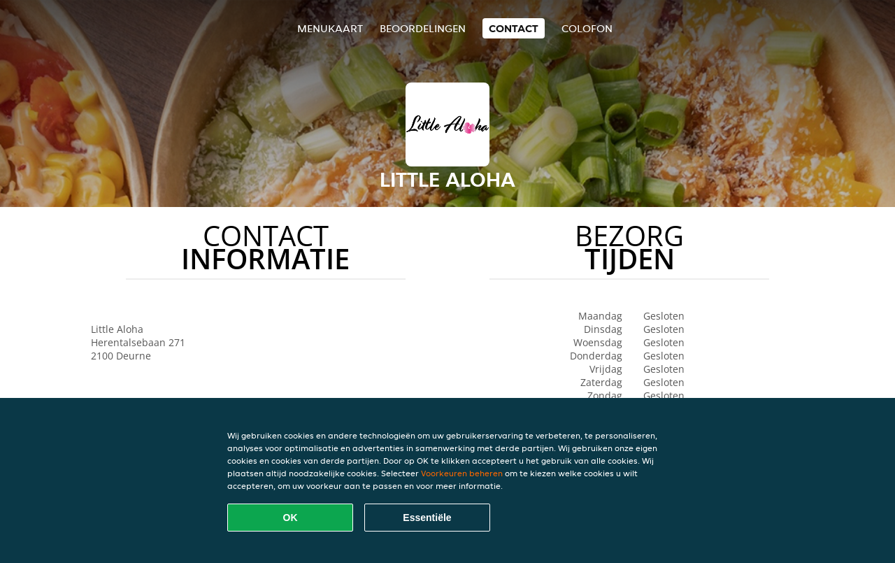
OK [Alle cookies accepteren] (290, 517)
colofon (587, 28)
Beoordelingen (423, 28)
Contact (513, 28)
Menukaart (330, 28)
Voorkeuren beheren (462, 473)
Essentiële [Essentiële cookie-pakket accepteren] (427, 517)
